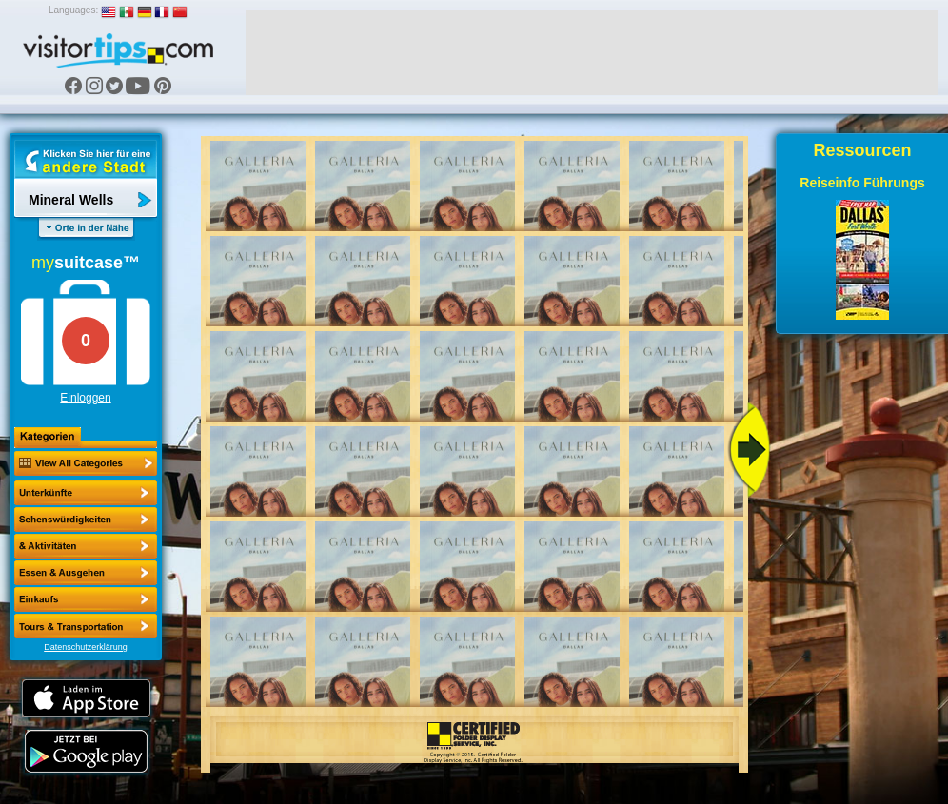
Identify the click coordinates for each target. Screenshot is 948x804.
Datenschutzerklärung (86, 647)
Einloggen (85, 397)
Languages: (73, 10)
